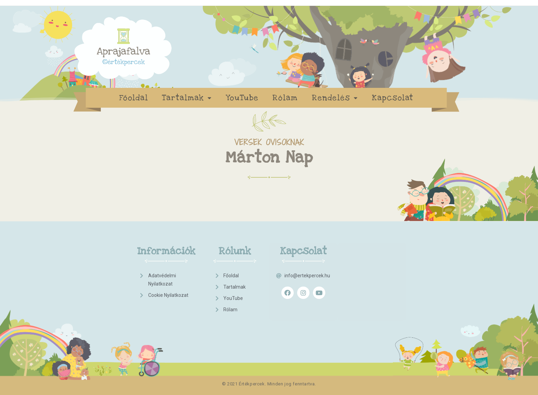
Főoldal (133, 98)
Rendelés (335, 98)
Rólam (285, 98)
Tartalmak (187, 98)
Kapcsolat (392, 98)
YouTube (242, 98)
